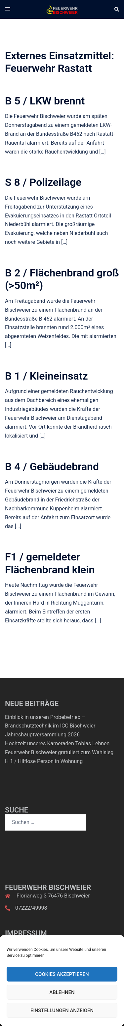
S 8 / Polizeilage (43, 182)
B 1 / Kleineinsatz (46, 376)
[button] (116, 9)
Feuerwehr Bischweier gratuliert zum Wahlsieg (59, 752)
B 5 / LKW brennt (45, 101)
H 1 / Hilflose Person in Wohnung (44, 761)
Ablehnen (61, 992)
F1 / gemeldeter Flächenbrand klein (50, 563)
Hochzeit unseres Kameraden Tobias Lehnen (57, 743)
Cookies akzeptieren (62, 974)
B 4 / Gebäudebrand (52, 466)
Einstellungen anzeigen (62, 1010)
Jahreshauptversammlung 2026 (42, 734)
